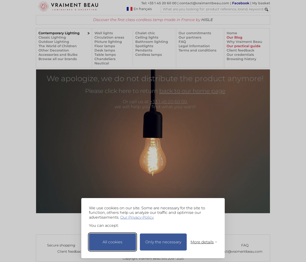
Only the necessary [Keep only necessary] (163, 242)
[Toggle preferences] (202, 242)
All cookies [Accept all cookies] (112, 242)
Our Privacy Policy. (137, 217)
